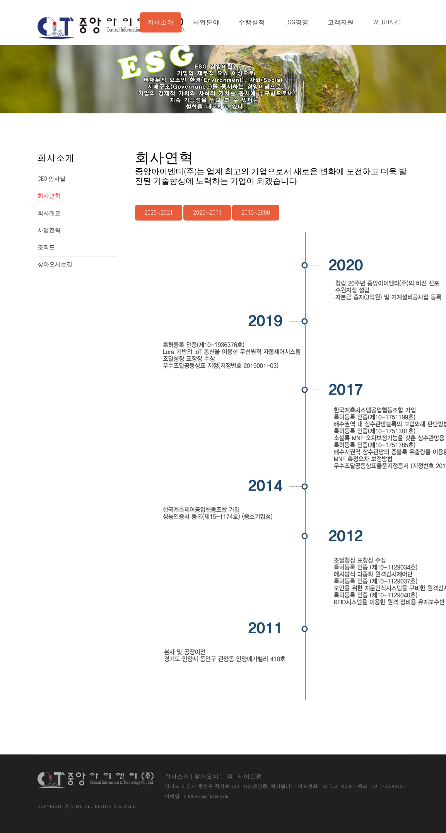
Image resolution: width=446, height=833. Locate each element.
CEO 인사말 (52, 178)
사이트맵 (250, 776)
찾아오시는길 (55, 264)
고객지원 (341, 22)
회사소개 (160, 22)
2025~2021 (158, 212)
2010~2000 (255, 212)
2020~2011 (207, 212)
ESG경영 (296, 22)
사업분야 (206, 22)
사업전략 (49, 230)
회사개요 (49, 213)
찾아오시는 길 (213, 776)
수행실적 (252, 22)
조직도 (46, 247)
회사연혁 (49, 195)
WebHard (387, 22)
